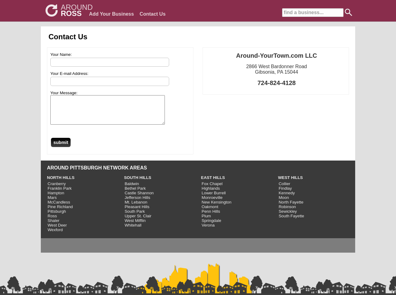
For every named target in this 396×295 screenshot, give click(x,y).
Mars (52, 203)
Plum (206, 221)
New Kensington (216, 207)
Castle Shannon (139, 198)
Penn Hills (211, 217)
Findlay (285, 194)
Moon (284, 203)
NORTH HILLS (61, 183)
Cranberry (57, 189)
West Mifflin (135, 226)
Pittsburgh (57, 217)
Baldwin (132, 189)
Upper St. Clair (138, 221)
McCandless (59, 207)
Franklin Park (60, 194)
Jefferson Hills (137, 203)
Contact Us (152, 14)
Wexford (55, 235)
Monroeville (212, 203)
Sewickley (288, 217)
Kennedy (287, 198)
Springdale (211, 226)
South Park (135, 217)
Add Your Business (111, 14)
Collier (284, 189)
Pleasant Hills (137, 212)
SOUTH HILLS (137, 183)
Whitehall (133, 230)
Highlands (211, 194)
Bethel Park (135, 194)
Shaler (54, 226)
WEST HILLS (290, 183)
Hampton (56, 198)
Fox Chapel (212, 189)
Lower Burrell (214, 198)
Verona (208, 230)
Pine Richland (60, 212)
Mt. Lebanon (136, 207)
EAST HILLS (213, 183)
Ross (52, 221)
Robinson (287, 212)
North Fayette (291, 207)
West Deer (57, 230)
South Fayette (291, 221)
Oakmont (210, 212)
